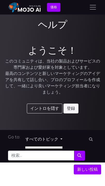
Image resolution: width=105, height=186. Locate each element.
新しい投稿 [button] (87, 169)
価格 (53, 7)
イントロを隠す (44, 108)
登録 (71, 108)
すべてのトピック (42, 139)
